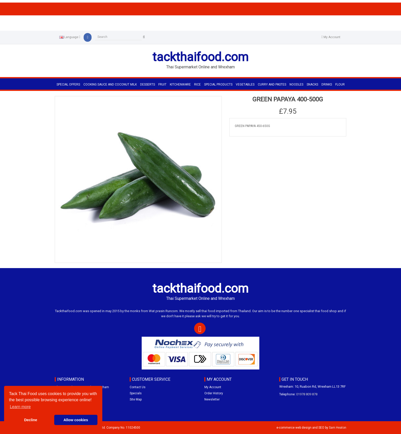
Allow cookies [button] (75, 420)
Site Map (136, 399)
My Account (212, 387)
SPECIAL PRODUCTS (218, 84)
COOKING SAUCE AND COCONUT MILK (110, 84)
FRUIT (162, 84)
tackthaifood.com (200, 57)
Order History (213, 393)
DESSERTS (147, 84)
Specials (136, 393)
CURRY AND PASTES (272, 84)
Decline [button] (30, 420)
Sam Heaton (337, 427)
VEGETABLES (245, 84)
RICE (197, 84)
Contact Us (138, 387)
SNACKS (312, 84)
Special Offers (68, 84)
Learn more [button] (20, 407)
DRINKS (326, 84)
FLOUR (340, 84)
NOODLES (296, 84)
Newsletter (212, 399)
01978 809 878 (306, 394)
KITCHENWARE (180, 84)
